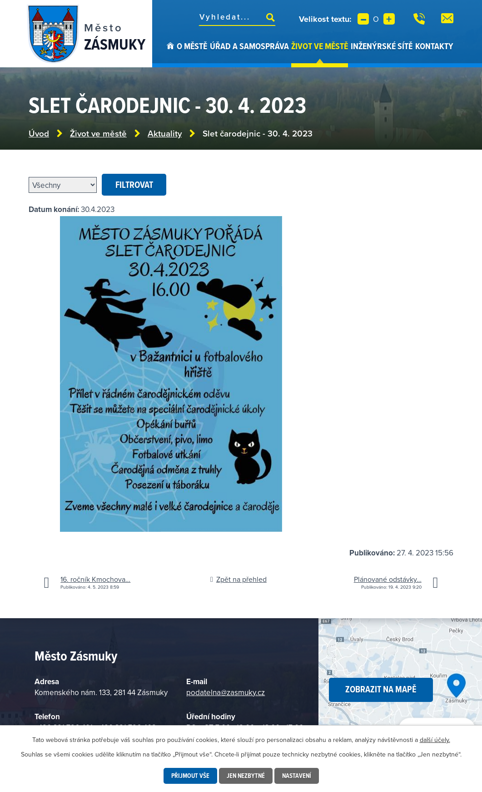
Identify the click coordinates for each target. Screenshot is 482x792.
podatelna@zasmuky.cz (225, 692)
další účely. (435, 739)
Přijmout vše (190, 775)
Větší (389, 19)
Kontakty (434, 46)
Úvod (170, 54)
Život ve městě (319, 46)
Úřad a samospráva (249, 46)
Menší (363, 19)
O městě (192, 46)
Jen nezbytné (246, 775)
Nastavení (296, 775)
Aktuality (165, 133)
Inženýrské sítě (381, 46)
